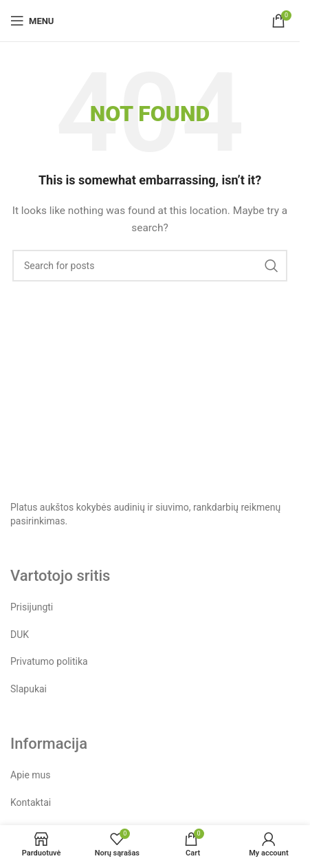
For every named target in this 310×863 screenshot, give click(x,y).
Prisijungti (31, 606)
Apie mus (30, 774)
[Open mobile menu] (31, 20)
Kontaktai (30, 802)
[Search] (149, 265)
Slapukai (28, 688)
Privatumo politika (49, 661)
